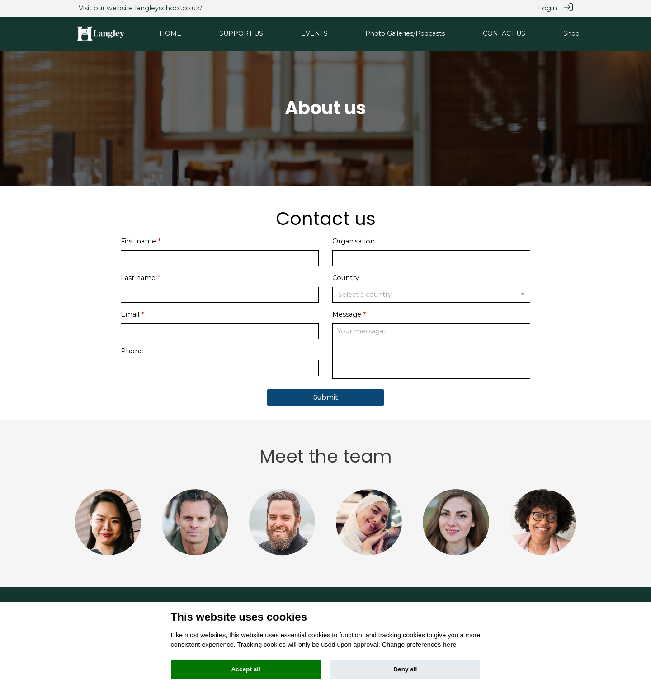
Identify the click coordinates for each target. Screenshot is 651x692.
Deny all (405, 669)
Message (346, 314)
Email (130, 314)
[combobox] (431, 294)
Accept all (245, 669)
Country (345, 277)
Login (547, 8)
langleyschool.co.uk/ (168, 8)
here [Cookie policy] (449, 644)
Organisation (353, 241)
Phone (132, 351)
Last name (138, 277)
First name (138, 241)
